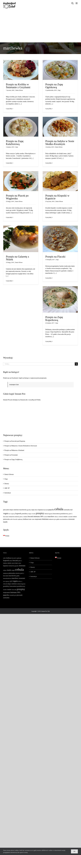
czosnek (70, 516)
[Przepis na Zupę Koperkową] (60, 299)
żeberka (17, 516)
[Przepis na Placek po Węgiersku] (20, 181)
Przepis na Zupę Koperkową (54, 319)
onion (75, 516)
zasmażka (67, 510)
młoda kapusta (48, 513)
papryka (51, 510)
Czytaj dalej (9, 108)
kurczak (45, 510)
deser (36, 510)
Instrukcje (7, 493)
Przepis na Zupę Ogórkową (54, 86)
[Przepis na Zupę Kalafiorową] (20, 127)
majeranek (38, 519)
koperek (18, 514)
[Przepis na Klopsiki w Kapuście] (60, 181)
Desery (6, 483)
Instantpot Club (14, 384)
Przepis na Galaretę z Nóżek (17, 258)
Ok (74, 851)
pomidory (25, 513)
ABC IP (6, 488)
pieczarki (6, 510)
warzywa (11, 516)
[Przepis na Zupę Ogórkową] (60, 70)
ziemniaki (71, 519)
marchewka (23, 510)
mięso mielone (14, 510)
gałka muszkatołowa (62, 519)
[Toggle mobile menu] (77, 3)
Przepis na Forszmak (11, 455)
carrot (45, 516)
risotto (34, 513)
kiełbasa (25, 519)
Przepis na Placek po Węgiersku (17, 197)
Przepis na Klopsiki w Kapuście (57, 197)
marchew (51, 516)
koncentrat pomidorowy (60, 513)
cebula (58, 509)
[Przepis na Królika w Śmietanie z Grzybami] (20, 70)
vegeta (5, 513)
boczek (30, 516)
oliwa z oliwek (59, 516)
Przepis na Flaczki (55, 256)
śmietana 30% (38, 516)
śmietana (45, 519)
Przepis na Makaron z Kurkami (14, 450)
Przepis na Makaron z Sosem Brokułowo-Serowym (20, 446)
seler (11, 519)
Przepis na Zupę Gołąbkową (13, 459)
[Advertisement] (40, 26)
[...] (20, 104)
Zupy (59, 90)
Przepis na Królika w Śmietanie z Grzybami (18, 86)
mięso (30, 513)
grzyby (29, 510)
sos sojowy (12, 513)
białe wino (32, 519)
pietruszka (6, 519)
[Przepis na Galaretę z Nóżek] (20, 239)
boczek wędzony (18, 519)
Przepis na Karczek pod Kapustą (14, 441)
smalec (65, 516)
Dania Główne (19, 90)
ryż (71, 510)
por (55, 519)
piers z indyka (24, 516)
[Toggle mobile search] (72, 3)
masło (5, 522)
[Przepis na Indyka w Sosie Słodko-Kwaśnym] (60, 127)
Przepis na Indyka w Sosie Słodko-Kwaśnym (59, 143)
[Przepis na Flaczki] (60, 239)
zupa (32, 510)
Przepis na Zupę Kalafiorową (15, 143)
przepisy (40, 513)
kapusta (40, 510)
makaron (51, 519)
